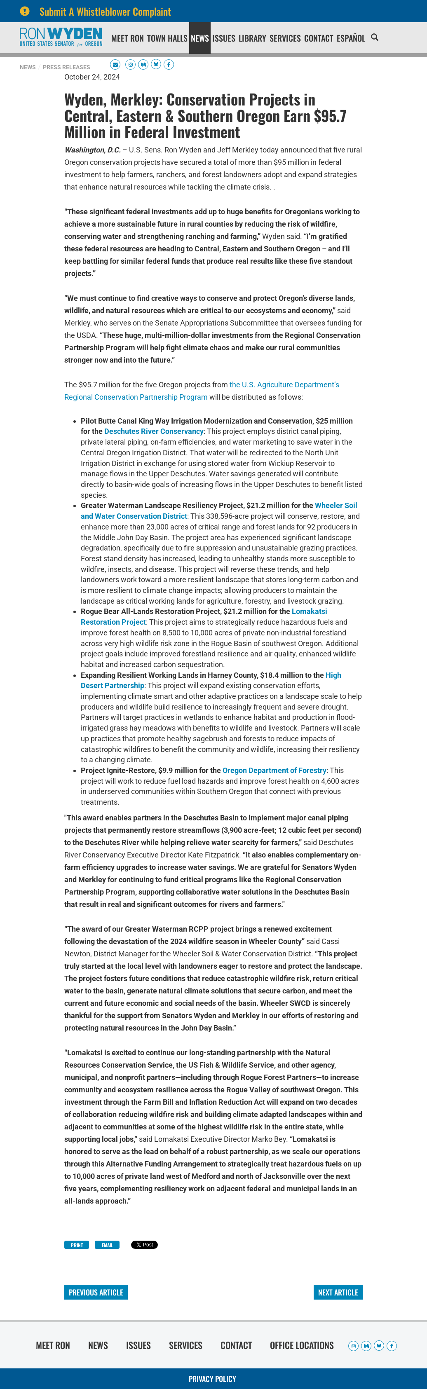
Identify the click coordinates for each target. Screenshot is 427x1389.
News (200, 38)
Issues (223, 38)
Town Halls (167, 38)
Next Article (338, 1292)
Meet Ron (127, 38)
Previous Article (96, 1292)
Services (285, 38)
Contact (318, 38)
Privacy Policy (212, 1378)
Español (351, 38)
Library (252, 38)
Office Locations (302, 1345)
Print (77, 1244)
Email (107, 1244)
